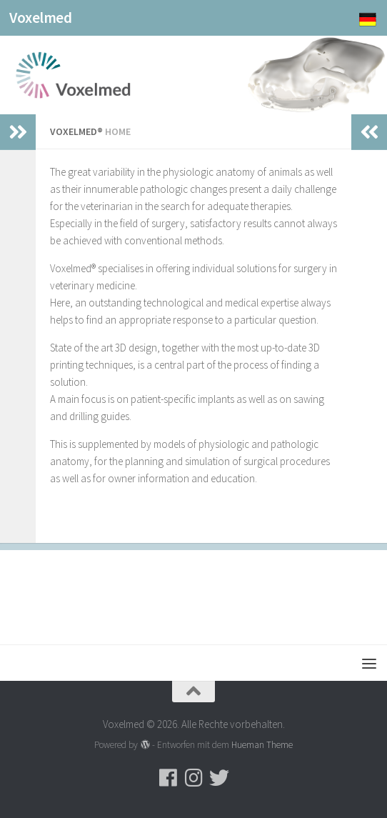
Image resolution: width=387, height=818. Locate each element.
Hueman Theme (262, 745)
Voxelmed (40, 17)
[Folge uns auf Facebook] (168, 778)
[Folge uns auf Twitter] (219, 778)
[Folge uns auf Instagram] (193, 778)
